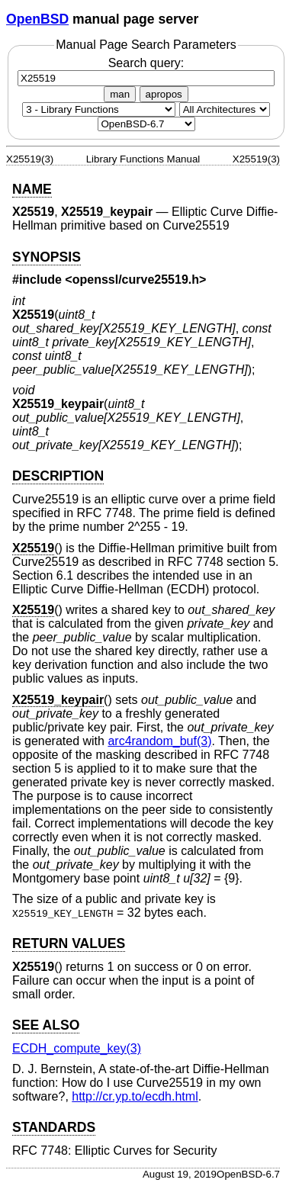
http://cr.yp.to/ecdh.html (135, 1096)
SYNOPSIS (46, 257)
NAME (32, 189)
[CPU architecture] (224, 109)
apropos (164, 94)
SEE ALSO (45, 1025)
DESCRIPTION (58, 476)
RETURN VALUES (68, 943)
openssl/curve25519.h (135, 279)
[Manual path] (146, 124)
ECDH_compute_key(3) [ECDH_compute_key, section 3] (76, 1048)
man (120, 94)
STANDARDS (53, 1127)
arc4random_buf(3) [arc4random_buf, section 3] (159, 740)
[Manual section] (98, 109)
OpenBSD (37, 19)
